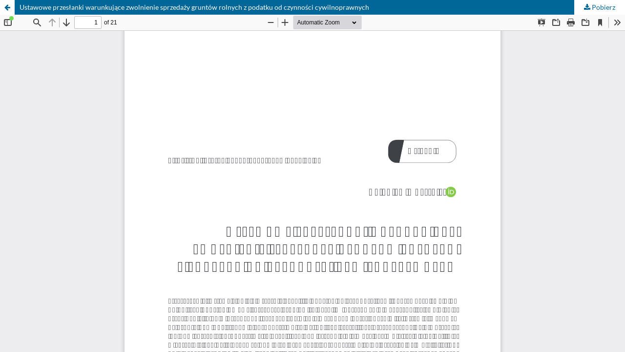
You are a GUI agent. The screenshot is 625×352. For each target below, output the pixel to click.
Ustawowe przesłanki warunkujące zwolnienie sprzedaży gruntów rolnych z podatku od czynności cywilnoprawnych (194, 7)
